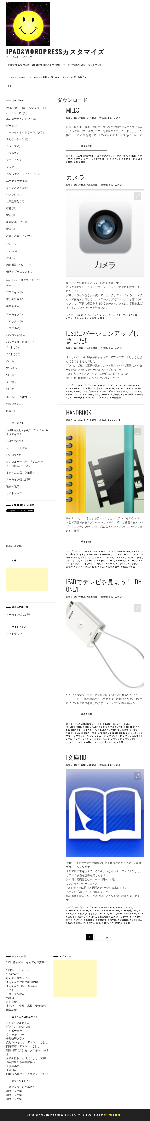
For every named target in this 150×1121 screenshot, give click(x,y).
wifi (78, 391)
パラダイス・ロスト (18, 342)
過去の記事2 (13, 486)
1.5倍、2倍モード (113, 724)
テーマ (120, 560)
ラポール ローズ (16, 1034)
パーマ (111, 563)
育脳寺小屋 (12, 1066)
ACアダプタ (99, 727)
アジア (132, 554)
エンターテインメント (19, 118)
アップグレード (91, 391)
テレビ (71, 739)
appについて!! (85, 156)
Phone (103, 733)
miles (134, 156)
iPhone (110, 388)
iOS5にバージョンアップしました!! (102, 336)
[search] (9, 86)
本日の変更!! (13, 299)
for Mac (96, 910)
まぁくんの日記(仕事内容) (21, 986)
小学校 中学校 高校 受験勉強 (26, 1005)
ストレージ (87, 394)
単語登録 (116, 397)
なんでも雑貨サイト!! (18, 978)
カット (85, 557)
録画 (121, 742)
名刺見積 (11, 1001)
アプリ (79, 159)
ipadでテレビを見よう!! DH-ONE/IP (104, 585)
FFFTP (85, 910)
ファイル (121, 563)
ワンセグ (117, 739)
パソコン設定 (14, 335)
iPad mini (11, 251)
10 (127, 724)
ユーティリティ (15, 180)
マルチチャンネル (101, 739)
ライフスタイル (15, 187)
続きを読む (86, 146)
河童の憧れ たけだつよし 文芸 (26, 1058)
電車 (83, 162)
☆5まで (10, 347)
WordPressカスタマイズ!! (20, 280)
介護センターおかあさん (20, 1087)
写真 (94, 318)
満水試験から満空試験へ (20, 1062)
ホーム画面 (128, 394)
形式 (70, 923)
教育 (110, 566)
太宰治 (113, 919)
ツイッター (12, 321)
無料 (70, 162)
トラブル (11, 328)
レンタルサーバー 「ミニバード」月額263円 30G (33, 77)
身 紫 (10, 382)
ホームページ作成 (16, 397)
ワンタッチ (76, 742)
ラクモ (10, 990)
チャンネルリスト (134, 736)
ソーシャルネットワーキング (23, 132)
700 (96, 907)
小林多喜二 (137, 919)
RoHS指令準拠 (117, 733)
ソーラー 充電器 (16, 448)
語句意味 (11, 306)
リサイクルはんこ (16, 994)
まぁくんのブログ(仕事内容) (22, 982)
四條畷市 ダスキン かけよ (23, 1046)
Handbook (78, 412)
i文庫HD (76, 757)
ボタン (85, 318)
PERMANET (105, 554)
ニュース (11, 146)
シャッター (107, 315)
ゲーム (10, 125)
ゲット (89, 159)
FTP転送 (126, 910)
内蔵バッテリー (93, 742)
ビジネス (11, 153)
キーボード (121, 391)
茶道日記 (11, 1070)
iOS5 (80, 315)
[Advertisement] (27, 579)
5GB (94, 385)
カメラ (75, 176)
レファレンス (85, 551)
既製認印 (11, 1009)
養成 (132, 566)
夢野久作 (102, 919)
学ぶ (102, 566)
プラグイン (12, 292)
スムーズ (101, 736)
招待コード (129, 159)
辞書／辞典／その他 (18, 235)
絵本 (106, 923)
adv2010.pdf (107, 907)
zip (141, 913)
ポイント (116, 159)
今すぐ (105, 397)
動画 (94, 566)
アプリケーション (84, 736)
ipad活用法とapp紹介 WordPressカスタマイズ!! (34, 65)
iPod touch (124, 388)
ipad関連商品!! (14, 441)
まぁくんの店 (114, 118)
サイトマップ (95, 65)
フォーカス (73, 318)
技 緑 (10, 368)
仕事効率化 (12, 201)
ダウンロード (102, 159)
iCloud (133, 385)
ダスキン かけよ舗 (18, 1026)
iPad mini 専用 (15, 455)
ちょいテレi (134, 733)
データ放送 (83, 739)
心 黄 (10, 361)
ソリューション (90, 560)
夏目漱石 (90, 919)
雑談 (8, 411)
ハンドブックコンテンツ (92, 563)
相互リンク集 (14, 1091)
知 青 (10, 375)
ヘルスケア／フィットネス (108, 156)
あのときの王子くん (78, 916)
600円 (87, 727)
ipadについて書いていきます (88, 388)
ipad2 (9, 258)
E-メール (121, 385)
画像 (98, 923)
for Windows (111, 910)
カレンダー (107, 391)
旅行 (8, 215)
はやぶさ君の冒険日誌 (102, 916)
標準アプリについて (18, 271)
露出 (102, 318)
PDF (134, 913)
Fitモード (91, 730)
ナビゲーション (15, 139)
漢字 (91, 923)
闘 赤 (10, 388)
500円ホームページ (17, 970)
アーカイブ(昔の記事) (74, 65)
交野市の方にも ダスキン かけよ (27, 1042)
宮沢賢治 (124, 919)
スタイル (120, 557)
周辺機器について (87, 724)
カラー (95, 557)
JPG (100, 913)
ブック (116, 394)
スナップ (120, 315)
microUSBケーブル (87, 733)
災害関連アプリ (15, 222)
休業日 (10, 998)
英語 (125, 566)
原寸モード (109, 742)
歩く (140, 159)
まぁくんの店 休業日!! (74, 77)
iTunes (138, 388)
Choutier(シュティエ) (18, 1022)
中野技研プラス (15, 1038)
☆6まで (10, 354)
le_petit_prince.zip (117, 913)
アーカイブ (12, 314)
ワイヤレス (93, 397)
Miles (72, 109)
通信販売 (11, 404)
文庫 (78, 923)
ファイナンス (14, 160)
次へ (108, 937)
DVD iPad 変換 (14, 546)
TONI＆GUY (120, 554)
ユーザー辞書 (78, 397)
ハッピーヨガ (14, 1030)
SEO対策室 (12, 974)
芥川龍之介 (116, 923)
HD (135, 910)
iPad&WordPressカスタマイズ (55, 51)
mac (70, 391)
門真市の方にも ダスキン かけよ (27, 1074)
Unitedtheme (112, 1115)
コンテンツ (135, 391)
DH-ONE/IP (131, 727)
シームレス (73, 394)
